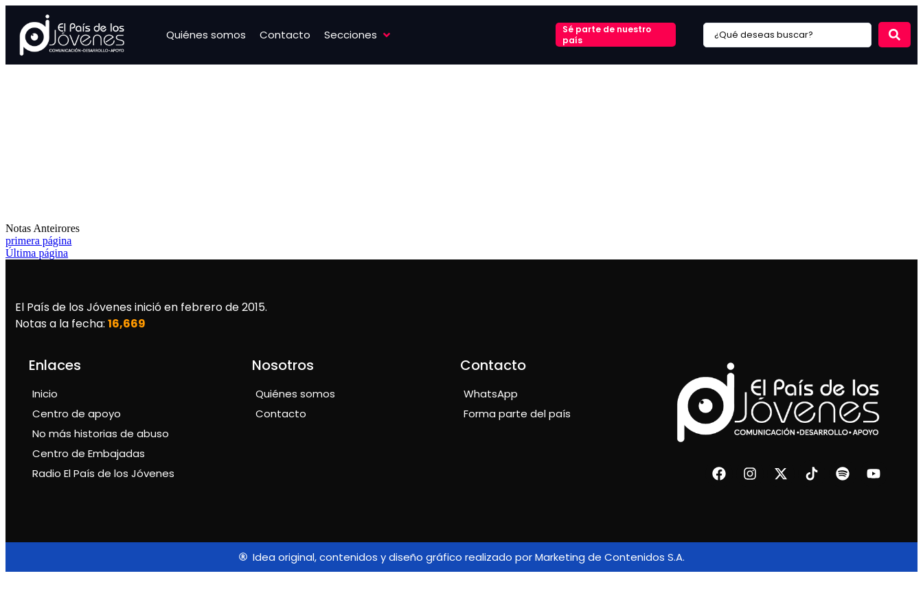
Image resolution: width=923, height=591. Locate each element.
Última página (36, 253)
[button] (358, 34)
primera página (38, 240)
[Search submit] (894, 34)
